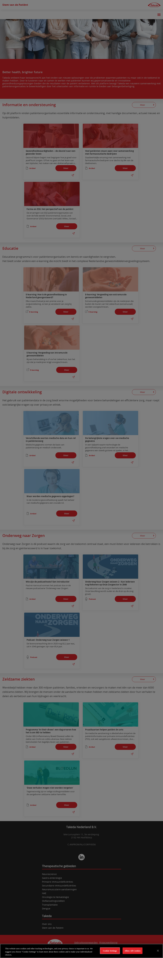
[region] (81, 951)
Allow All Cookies (132, 950)
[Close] (157, 950)
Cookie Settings (110, 950)
